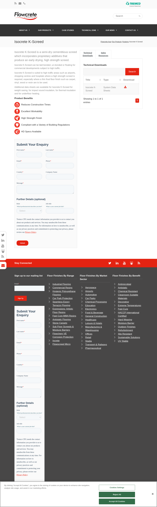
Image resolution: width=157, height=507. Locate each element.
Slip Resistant (125, 334)
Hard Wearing (125, 319)
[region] (78, 494)
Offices (88, 334)
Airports (89, 291)
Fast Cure (123, 309)
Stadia (88, 341)
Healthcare (90, 320)
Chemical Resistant (128, 291)
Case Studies (68, 30)
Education (90, 305)
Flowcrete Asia (106, 42)
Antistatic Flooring (62, 319)
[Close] (153, 494)
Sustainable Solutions (129, 337)
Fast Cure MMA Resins (64, 316)
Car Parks (90, 298)
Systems (125, 42)
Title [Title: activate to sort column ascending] (88, 80)
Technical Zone (90, 30)
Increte (56, 340)
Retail (88, 337)
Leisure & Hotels (93, 323)
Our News (111, 30)
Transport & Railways (96, 344)
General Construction (96, 316)
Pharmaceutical (93, 348)
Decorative (123, 302)
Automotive (91, 294)
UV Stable (123, 341)
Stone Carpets (60, 323)
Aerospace (90, 287)
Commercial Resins (62, 287)
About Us (24, 30)
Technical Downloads (88, 54)
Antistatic (122, 287)
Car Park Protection (63, 298)
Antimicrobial (124, 284)
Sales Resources (103, 54)
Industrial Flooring (62, 284)
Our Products (46, 30)
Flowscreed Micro (62, 344)
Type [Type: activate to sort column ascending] (106, 80)
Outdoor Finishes (126, 327)
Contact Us (131, 30)
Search (111, 71)
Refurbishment (125, 330)
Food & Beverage (94, 312)
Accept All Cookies (117, 501)
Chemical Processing (96, 302)
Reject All (117, 495)
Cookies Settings (117, 488)
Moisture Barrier (126, 323)
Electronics (90, 309)
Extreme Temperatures (129, 305)
